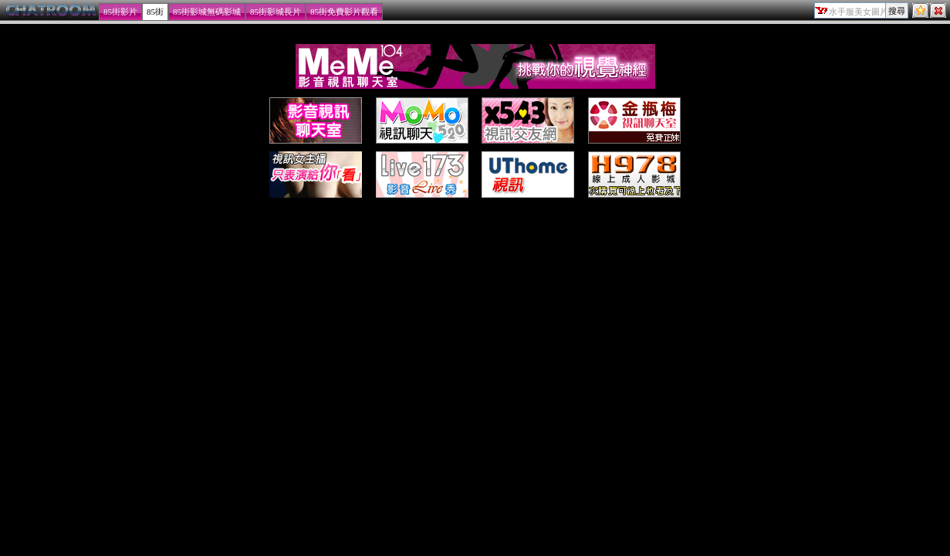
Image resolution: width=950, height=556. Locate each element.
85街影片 (120, 11)
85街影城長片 (275, 11)
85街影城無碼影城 (207, 11)
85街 (155, 11)
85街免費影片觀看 (344, 11)
